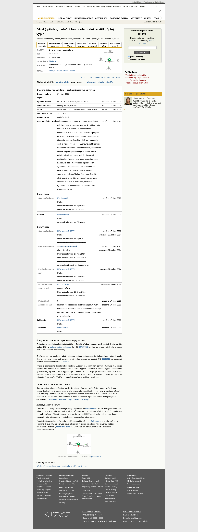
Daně (106, 501)
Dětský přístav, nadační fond (64, 22)
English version (133, 487)
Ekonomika (85, 484)
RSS (132, 521)
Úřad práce (63, 490)
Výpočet (49, 475)
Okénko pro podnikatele (136, 94)
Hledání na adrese (83, 18)
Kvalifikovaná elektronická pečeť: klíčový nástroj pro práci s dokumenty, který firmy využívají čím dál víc (147, 104)
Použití (126, 521)
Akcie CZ (51, 6)
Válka (136, 6)
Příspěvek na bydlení (43, 487)
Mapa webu (136, 484)
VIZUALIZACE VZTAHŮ (115, 45)
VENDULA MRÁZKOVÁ (67, 246)
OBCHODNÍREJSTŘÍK (42, 45)
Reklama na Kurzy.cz (132, 511)
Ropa (84, 496)
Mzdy (69, 490)
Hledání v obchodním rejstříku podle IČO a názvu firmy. (142, 40)
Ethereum (100, 487)
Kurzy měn (68, 6)
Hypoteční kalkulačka (43, 495)
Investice (85, 475)
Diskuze (142, 6)
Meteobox (151, 2)
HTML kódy (141, 521)
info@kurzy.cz (91, 408)
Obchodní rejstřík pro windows (137, 78)
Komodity (76, 6)
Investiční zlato (91, 493)
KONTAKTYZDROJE (81, 45)
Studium (162, 2)
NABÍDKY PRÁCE (103, 45)
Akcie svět (59, 6)
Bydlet (157, 2)
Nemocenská (63, 497)
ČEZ (88, 478)
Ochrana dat (87, 511)
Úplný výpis (78, 22)
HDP (92, 484)
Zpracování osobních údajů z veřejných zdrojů (68, 399)
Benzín (93, 496)
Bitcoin (89, 6)
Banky (61, 475)
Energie (109, 6)
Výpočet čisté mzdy (42, 478)
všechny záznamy (136, 59)
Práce (131, 6)
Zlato (83, 6)
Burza (84, 478)
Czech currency (132, 490)
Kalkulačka (117, 6)
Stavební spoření (72, 481)
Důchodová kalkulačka (44, 481)
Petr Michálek (63, 215)
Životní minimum (42, 493)
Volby (129, 484)
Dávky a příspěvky (65, 494)
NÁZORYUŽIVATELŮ (92, 45)
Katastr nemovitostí (111, 484)
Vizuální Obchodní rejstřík (136, 75)
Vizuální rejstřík (46, 18)
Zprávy (44, 6)
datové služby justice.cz (60, 347)
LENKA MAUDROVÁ (66, 231)
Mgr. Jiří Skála (63, 284)
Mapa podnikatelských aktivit (137, 83)
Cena (133, 478)
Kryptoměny (86, 487)
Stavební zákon (110, 498)
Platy (73, 490)
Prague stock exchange (135, 493)
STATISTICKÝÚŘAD (69, 45)
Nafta (98, 496)
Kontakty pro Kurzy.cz (132, 518)
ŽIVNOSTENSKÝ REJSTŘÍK (55, 45)
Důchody (62, 502)
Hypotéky (96, 6)
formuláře (112, 501)
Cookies (97, 511)
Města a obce (109, 481)
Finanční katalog (110, 490)
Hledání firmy (65, 18)
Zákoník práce (109, 495)
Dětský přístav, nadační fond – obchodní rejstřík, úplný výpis (61, 466)
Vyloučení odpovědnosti (92, 515)
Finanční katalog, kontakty (136, 80)
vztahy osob (90, 82)
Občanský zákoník (111, 493)
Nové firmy (136, 18)
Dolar (73, 484)
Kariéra (134, 2)
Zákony (125, 6)
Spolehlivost (140, 478)
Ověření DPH (101, 18)
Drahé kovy (86, 490)
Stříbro (99, 493)
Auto (129, 478)
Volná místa (69, 487)
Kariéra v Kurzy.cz (131, 515)
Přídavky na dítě (41, 484)
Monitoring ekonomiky (134, 481)
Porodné (72, 497)
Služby (147, 18)
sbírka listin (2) (105, 82)
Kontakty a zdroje (63, 427)
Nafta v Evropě (87, 498)
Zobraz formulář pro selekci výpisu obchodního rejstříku (101, 77)
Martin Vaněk (62, 198)
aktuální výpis (62, 82)
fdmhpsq (52, 61)
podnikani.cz (96, 456)
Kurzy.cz (39, 22)
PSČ (116, 481)
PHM (88, 496)
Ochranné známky (119, 18)
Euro (69, 484)
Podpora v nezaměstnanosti (68, 500)
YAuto (145, 2)
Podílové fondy (94, 481)
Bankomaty (69, 475)
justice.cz (65, 362)
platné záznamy (135, 57)
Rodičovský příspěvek (43, 490)
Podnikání (108, 475)
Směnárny (62, 484)
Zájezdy (139, 2)
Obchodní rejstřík (48, 22)
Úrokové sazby (64, 478)
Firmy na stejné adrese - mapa (62, 71)
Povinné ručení (41, 498)
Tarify (103, 6)
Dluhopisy (85, 481)
